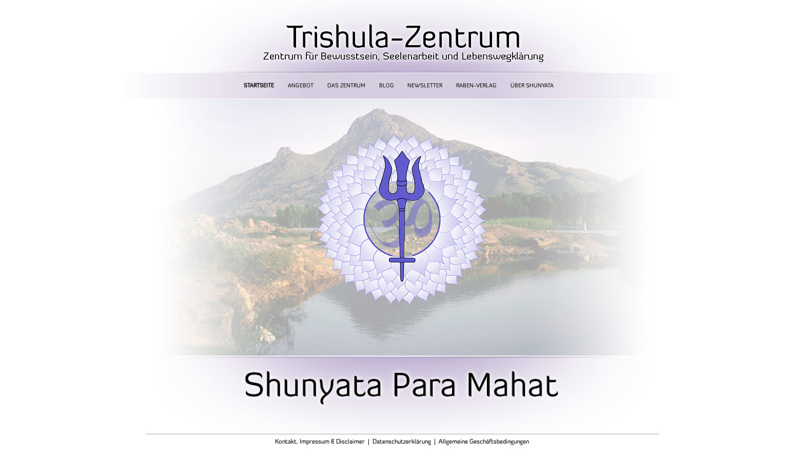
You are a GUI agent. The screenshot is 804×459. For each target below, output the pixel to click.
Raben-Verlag (476, 86)
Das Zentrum (346, 86)
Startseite (259, 86)
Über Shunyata (532, 86)
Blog (386, 86)
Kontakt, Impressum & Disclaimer (320, 442)
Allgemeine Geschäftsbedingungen (484, 442)
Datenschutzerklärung (401, 442)
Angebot (300, 86)
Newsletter (424, 86)
